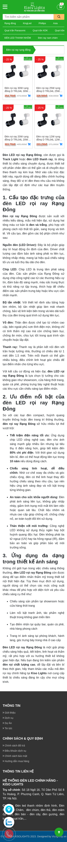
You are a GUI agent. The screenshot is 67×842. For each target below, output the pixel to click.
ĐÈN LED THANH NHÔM (17, 37)
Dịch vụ (8, 717)
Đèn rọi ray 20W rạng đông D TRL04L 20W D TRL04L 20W (18, 138)
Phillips (42, 23)
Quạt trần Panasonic (15, 30)
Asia (55, 23)
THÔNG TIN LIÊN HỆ (18, 771)
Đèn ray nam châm (48, 37)
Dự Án (7, 723)
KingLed (27, 23)
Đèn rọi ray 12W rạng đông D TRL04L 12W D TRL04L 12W (49, 138)
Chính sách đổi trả (14, 745)
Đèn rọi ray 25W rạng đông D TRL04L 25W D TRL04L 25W (49, 89)
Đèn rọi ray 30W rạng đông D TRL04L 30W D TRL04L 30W (18, 89)
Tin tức (7, 728)
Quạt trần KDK (40, 30)
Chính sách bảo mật (15, 756)
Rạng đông (10, 23)
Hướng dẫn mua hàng (16, 761)
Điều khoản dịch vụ (14, 750)
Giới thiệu (9, 712)
